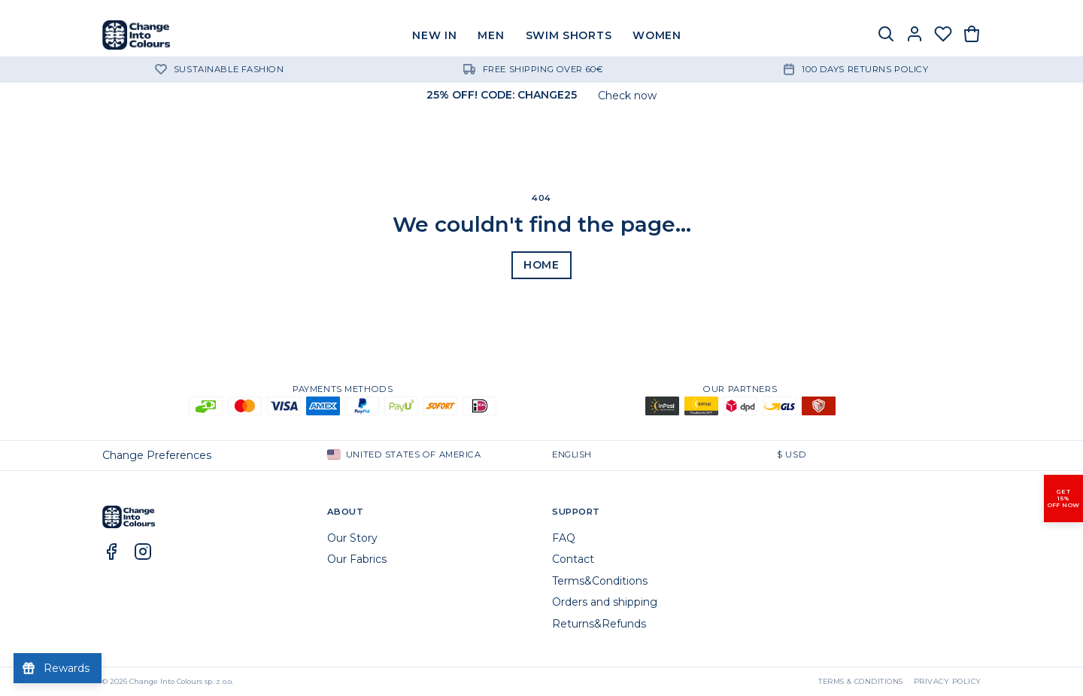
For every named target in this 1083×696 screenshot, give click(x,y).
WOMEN (657, 35)
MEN (491, 35)
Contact (573, 559)
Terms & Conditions (860, 681)
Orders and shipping (604, 602)
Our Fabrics (357, 559)
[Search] (886, 35)
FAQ (563, 538)
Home (541, 265)
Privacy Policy (947, 681)
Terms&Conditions (600, 581)
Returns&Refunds (599, 624)
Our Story (352, 538)
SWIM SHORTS (569, 35)
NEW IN (434, 35)
